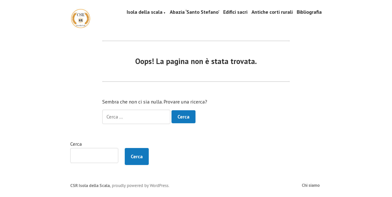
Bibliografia (309, 12)
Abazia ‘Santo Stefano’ (194, 12)
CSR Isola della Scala (90, 185)
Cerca (76, 144)
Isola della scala (144, 12)
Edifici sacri (235, 12)
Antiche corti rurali (272, 12)
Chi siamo (311, 185)
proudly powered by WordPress (140, 185)
